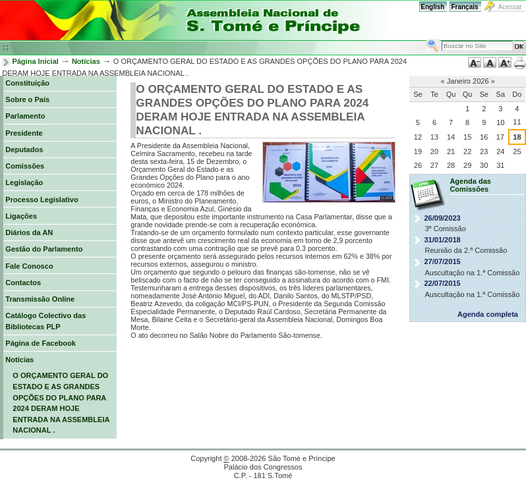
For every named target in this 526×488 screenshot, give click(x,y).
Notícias (86, 61)
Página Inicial (35, 61)
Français (464, 7)
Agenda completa (487, 314)
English (432, 7)
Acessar (510, 7)
